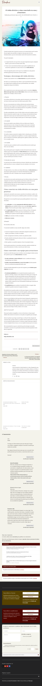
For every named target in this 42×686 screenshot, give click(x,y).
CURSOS (12, 549)
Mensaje (30, 680)
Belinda (13, 15)
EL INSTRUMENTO (26, 15)
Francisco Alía (11, 508)
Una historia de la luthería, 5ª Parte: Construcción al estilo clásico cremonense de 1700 (11, 403)
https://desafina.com (9, 336)
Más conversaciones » (36, 345)
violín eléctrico (30, 67)
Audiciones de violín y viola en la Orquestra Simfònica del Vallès (19, 556)
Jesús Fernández (14, 463)
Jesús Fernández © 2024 (14, 680)
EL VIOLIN (33, 15)
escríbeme (35, 578)
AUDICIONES (13, 557)
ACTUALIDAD (16, 549)
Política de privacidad (26, 636)
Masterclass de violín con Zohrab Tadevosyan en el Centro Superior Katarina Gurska (21, 561)
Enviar (36, 649)
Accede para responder (28, 458)
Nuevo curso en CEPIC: (21, 547)
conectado (14, 536)
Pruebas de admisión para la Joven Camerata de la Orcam (17, 552)
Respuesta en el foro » (30, 481)
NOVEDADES (23, 557)
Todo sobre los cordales (26, 426)
